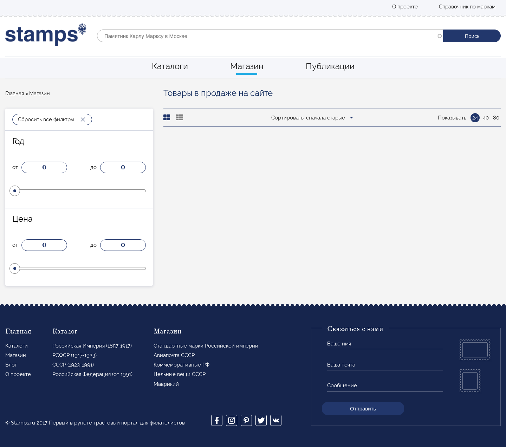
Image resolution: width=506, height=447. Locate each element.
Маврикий (166, 384)
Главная (14, 93)
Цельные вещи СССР (180, 374)
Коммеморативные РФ (181, 365)
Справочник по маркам (467, 7)
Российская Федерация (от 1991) (92, 374)
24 (475, 118)
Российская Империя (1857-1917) (92, 346)
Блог (11, 365)
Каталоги (170, 66)
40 (486, 118)
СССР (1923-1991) (73, 365)
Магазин (247, 66)
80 (496, 118)
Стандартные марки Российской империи (206, 346)
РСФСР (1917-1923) (74, 355)
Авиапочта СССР (174, 355)
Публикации (330, 66)
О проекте (405, 7)
